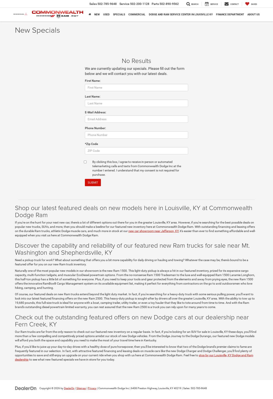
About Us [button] (253, 14)
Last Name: (92, 96)
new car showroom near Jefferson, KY (153, 231)
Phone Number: (95, 128)
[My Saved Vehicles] (251, 4)
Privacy (92, 388)
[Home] (90, 14)
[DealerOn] (26, 388)
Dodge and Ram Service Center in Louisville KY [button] (181, 14)
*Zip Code (91, 144)
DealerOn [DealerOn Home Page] (69, 388)
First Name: (93, 80)
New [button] (97, 14)
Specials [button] (119, 14)
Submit (93, 182)
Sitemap (81, 388)
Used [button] (106, 14)
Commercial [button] (136, 14)
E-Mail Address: (95, 112)
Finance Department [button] (230, 14)
